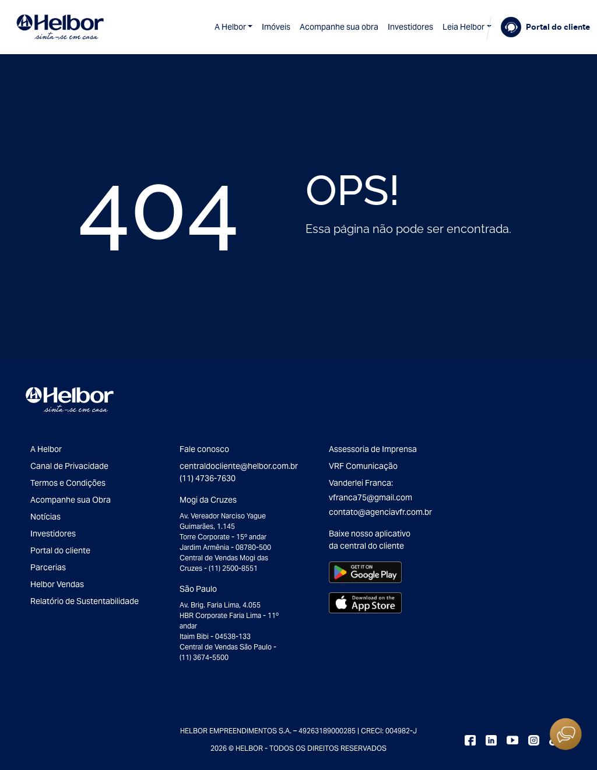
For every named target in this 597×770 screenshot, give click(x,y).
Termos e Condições (68, 483)
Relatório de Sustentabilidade (84, 601)
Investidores (410, 27)
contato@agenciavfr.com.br (380, 512)
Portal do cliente (60, 550)
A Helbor (230, 27)
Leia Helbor (463, 27)
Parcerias (48, 567)
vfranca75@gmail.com (370, 497)
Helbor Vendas (57, 584)
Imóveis (276, 27)
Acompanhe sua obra (339, 27)
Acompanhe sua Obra (70, 500)
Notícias (45, 516)
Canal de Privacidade (69, 466)
